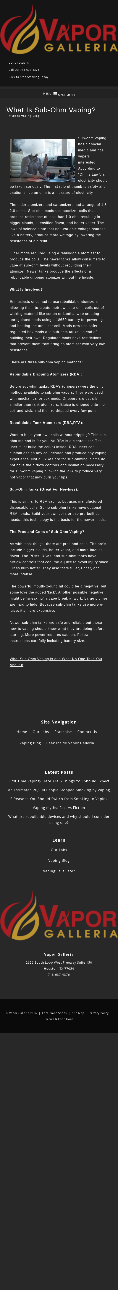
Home (22, 731)
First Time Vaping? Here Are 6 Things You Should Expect (59, 781)
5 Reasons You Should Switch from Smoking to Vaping (59, 798)
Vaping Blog (30, 115)
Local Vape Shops (54, 1013)
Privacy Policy (99, 1013)
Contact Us (87, 731)
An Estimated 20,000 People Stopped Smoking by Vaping (59, 790)
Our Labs (41, 731)
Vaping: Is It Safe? (59, 871)
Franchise (63, 731)
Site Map (78, 1013)
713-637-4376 (59, 974)
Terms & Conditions (59, 1019)
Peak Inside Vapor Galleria (70, 743)
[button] (66, 95)
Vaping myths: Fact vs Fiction (59, 807)
